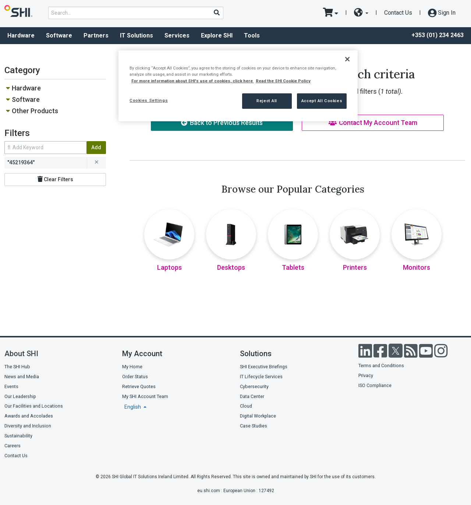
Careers (12, 445)
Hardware (21, 35)
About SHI (21, 353)
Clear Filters (55, 179)
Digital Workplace (258, 416)
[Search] (216, 12)
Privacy (365, 375)
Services (177, 35)
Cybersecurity (254, 386)
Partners (96, 35)
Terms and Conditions (381, 365)
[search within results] (45, 147)
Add (96, 147)
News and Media (21, 376)
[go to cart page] (330, 13)
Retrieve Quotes (139, 386)
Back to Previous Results (222, 122)
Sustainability (18, 435)
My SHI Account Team (145, 396)
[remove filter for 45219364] (96, 163)
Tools (252, 35)
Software (59, 35)
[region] (238, 85)
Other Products (35, 111)
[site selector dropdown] (361, 13)
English (133, 407)
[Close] (347, 59)
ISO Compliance (375, 385)
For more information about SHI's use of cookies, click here (192, 80)
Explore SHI (217, 35)
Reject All (266, 100)
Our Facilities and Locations (33, 406)
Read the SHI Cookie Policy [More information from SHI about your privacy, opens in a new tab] (283, 80)
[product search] (135, 13)
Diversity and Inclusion (27, 426)
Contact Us (398, 12)
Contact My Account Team (373, 122)
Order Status (135, 376)
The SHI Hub (17, 366)
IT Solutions (136, 35)
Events (11, 386)
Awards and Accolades (28, 416)
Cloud (246, 406)
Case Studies (253, 426)
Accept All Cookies (321, 100)
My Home (132, 366)
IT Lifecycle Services (261, 376)
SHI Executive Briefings (263, 366)
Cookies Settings (149, 100)
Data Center (252, 396)
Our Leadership (20, 396)
